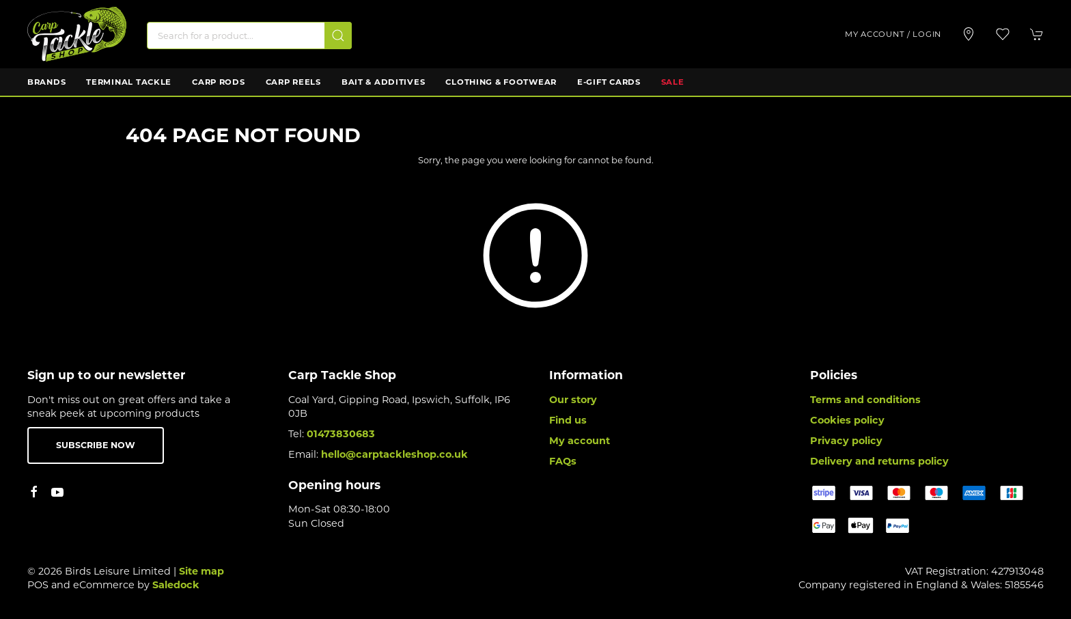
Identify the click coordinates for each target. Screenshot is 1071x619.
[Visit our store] (968, 34)
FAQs (562, 461)
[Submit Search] (338, 35)
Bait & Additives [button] (384, 82)
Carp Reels (293, 82)
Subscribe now (95, 445)
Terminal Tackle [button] (128, 82)
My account (579, 441)
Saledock (175, 585)
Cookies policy (847, 420)
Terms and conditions (865, 400)
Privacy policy (846, 441)
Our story (573, 400)
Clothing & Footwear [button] (501, 82)
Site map (201, 571)
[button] (1003, 34)
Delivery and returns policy (879, 461)
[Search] (249, 35)
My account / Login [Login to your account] (893, 34)
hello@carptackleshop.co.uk (394, 454)
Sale (672, 82)
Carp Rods (218, 82)
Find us (568, 420)
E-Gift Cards (609, 82)
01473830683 (341, 434)
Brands (46, 82)
